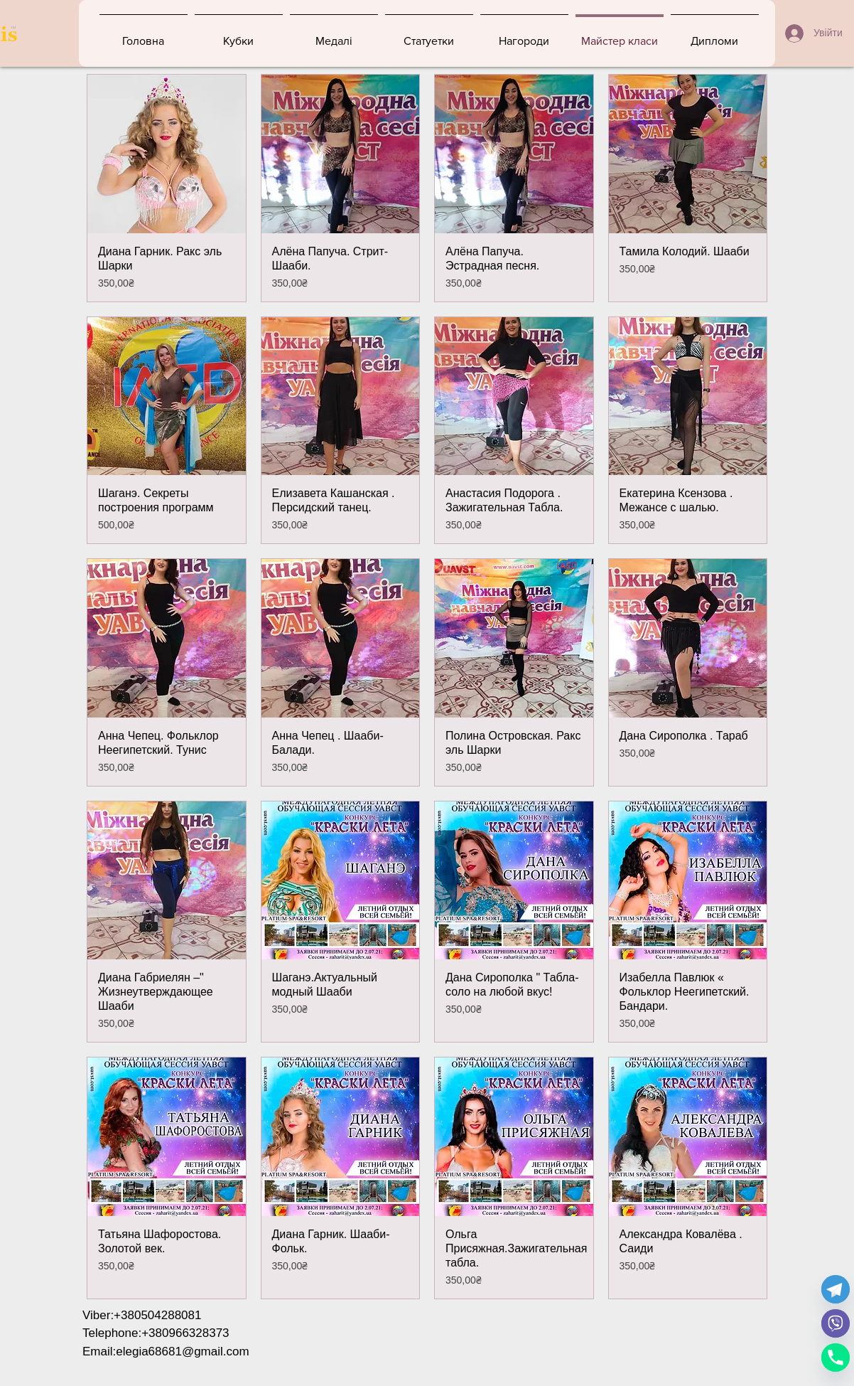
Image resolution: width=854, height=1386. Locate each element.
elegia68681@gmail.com (182, 1351)
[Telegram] (835, 1289)
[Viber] (835, 1323)
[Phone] (835, 1357)
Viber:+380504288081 (142, 1315)
